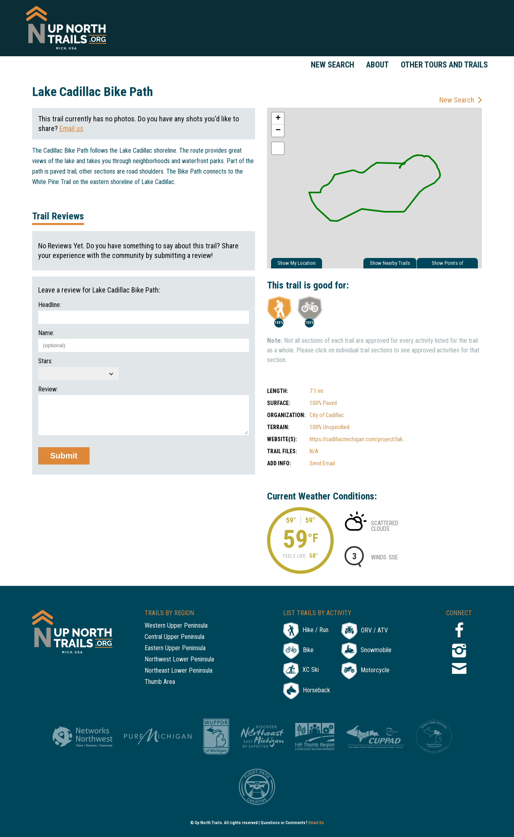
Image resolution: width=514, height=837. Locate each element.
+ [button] (278, 119)
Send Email (322, 463)
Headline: (49, 305)
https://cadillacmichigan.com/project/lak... (358, 439)
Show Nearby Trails (390, 263)
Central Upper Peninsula (174, 637)
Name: (46, 333)
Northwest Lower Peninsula (179, 659)
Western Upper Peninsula (176, 625)
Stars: (45, 361)
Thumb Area (160, 682)
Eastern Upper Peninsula (175, 648)
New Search (332, 65)
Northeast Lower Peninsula (178, 670)
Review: (48, 389)
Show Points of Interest (447, 264)
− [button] (278, 131)
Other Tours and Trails (444, 65)
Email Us (316, 823)
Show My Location (296, 263)
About (377, 65)
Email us (71, 128)
